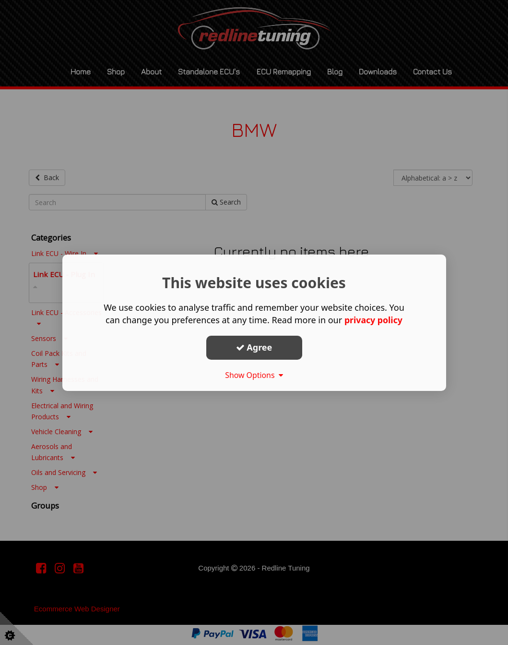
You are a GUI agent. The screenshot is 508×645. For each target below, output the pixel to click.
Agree (254, 347)
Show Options (254, 375)
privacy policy (373, 320)
